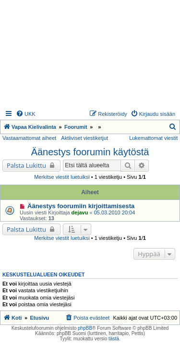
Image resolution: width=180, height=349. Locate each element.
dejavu (80, 212)
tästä (113, 338)
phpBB (85, 328)
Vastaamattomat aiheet (29, 138)
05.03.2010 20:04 (114, 212)
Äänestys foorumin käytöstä (90, 152)
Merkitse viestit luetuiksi (62, 177)
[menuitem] (26, 114)
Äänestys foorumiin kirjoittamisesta (81, 206)
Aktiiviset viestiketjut (84, 138)
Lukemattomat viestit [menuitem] (153, 138)
